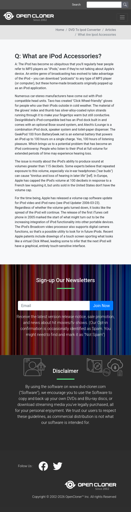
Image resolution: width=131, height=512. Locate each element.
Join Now (101, 305)
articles (110, 30)
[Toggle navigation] (122, 17)
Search (76, 4)
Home (59, 30)
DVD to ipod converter (85, 30)
